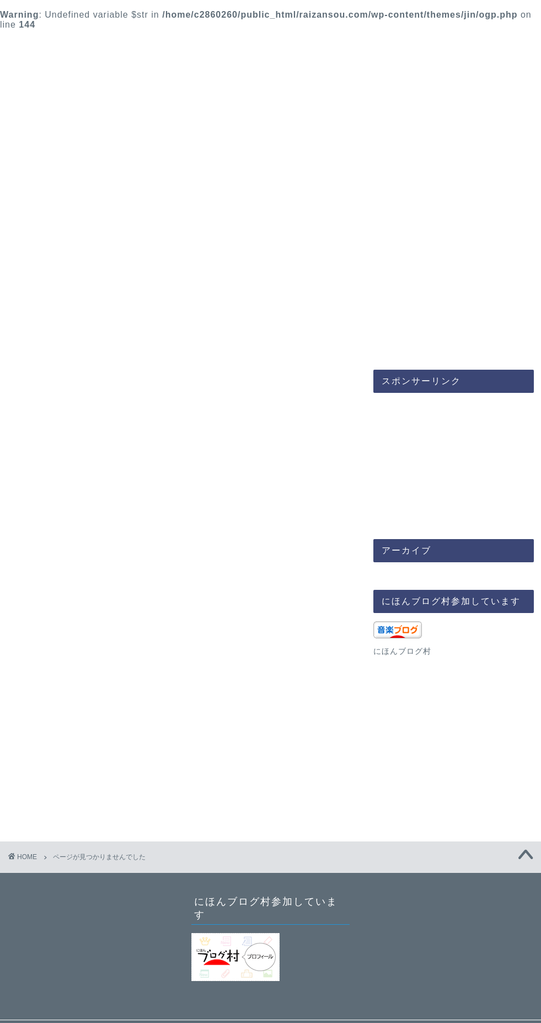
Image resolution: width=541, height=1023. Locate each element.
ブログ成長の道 (404, 341)
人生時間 (270, 341)
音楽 (138, 341)
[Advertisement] (433, 456)
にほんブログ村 (402, 651)
